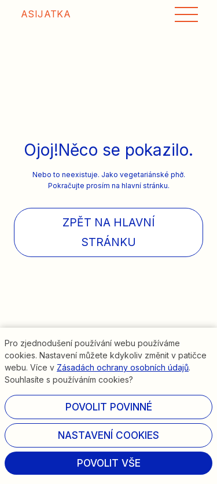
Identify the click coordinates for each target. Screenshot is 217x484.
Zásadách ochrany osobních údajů (123, 367)
